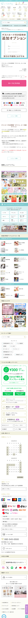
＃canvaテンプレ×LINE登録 (20, 25)
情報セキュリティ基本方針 (8, 612)
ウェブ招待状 (19, 250)
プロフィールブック (19, 273)
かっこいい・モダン (13, 216)
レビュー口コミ (12, 19)
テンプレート (16, 349)
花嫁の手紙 (18, 289)
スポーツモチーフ (21, 220)
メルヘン (4, 216)
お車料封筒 (5, 357)
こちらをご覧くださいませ (8, 98)
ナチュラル (13, 212)
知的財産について (15, 605)
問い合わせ (25, 19)
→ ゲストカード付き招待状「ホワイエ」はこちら (14, 147)
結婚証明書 (5, 259)
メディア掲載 (18, 429)
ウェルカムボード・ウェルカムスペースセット (20, 259)
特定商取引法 (5, 602)
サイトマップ (5, 605)
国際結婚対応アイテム (8, 351)
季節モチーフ (13, 220)
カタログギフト (19, 295)
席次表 (4, 266)
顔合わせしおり (6, 243)
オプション (6, 28)
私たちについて (5, 425)
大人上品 (21, 212)
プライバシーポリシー (16, 602)
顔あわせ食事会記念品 (19, 243)
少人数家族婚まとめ (7, 354)
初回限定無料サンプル (8, 343)
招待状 (4, 250)
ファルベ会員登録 (16, 373)
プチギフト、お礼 (6, 295)
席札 (17, 266)
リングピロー (19, 279)
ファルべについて (4, 19)
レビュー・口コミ (19, 425)
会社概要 (14, 608)
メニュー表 (5, 273)
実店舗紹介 (4, 429)
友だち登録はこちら (14, 382)
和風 (3, 220)
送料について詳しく (6, 488)
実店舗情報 (19, 19)
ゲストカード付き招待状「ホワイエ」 (12, 140)
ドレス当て (13, 346)
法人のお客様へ (6, 608)
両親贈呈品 (5, 289)
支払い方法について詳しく (7, 529)
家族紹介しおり (19, 354)
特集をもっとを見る (14, 329)
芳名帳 (4, 279)
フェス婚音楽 (20, 343)
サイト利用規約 (21, 608)
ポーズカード (6, 349)
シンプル (4, 212)
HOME (2, 28)
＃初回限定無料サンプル (7, 25)
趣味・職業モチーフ (22, 216)
